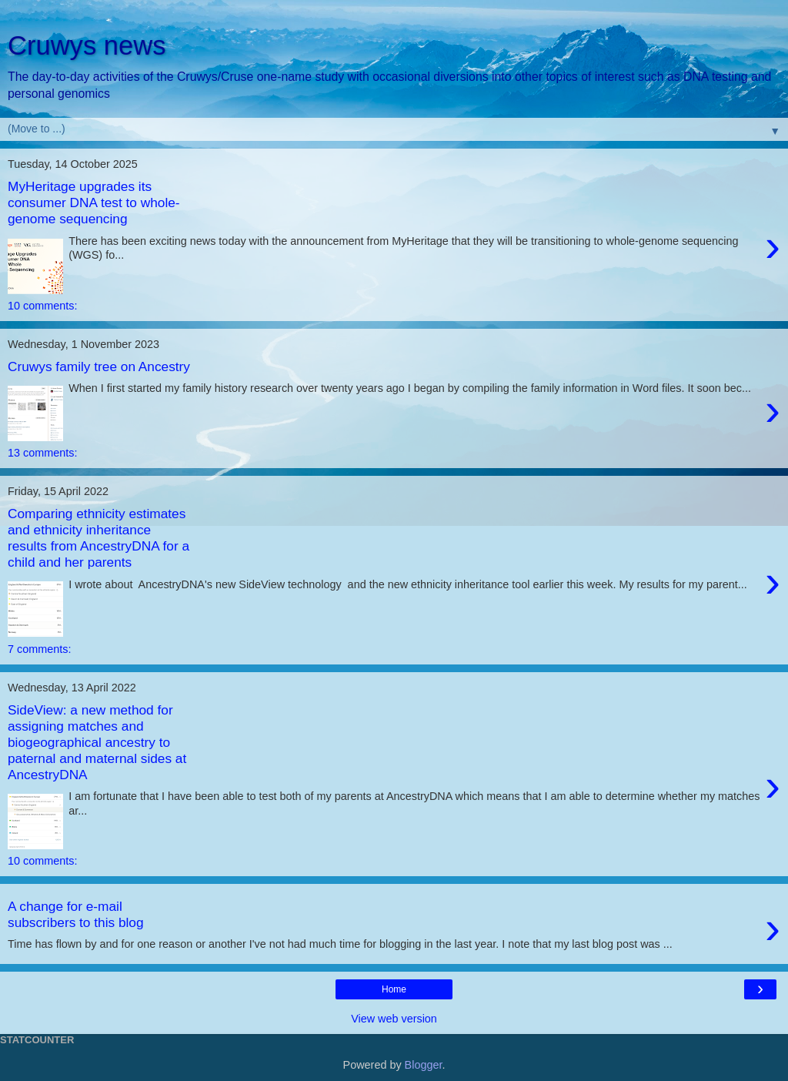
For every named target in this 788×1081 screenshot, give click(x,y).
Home (394, 989)
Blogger (423, 1065)
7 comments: (39, 649)
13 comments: (42, 453)
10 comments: (42, 306)
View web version (394, 1018)
